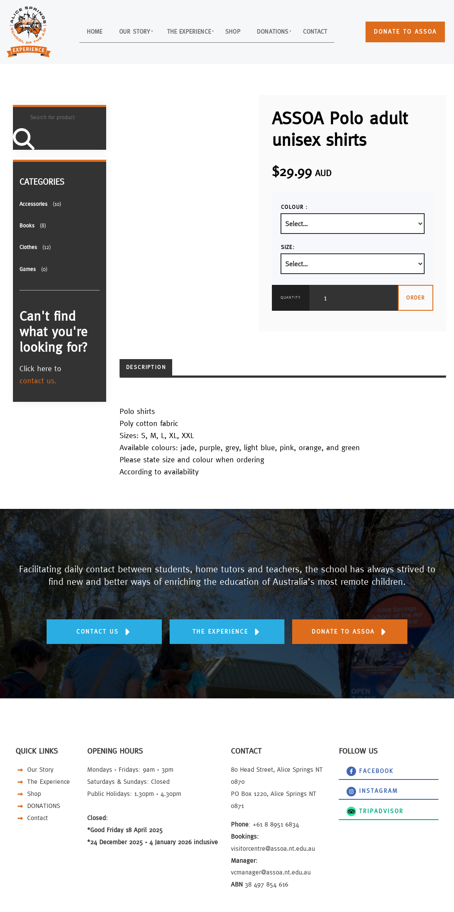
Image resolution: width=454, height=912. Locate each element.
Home (74, 30)
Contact (334, 30)
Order (415, 297)
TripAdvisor (354, 809)
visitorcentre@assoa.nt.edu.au (273, 848)
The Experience (186, 30)
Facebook (352, 769)
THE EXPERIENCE (226, 625)
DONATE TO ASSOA (397, 27)
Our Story (121, 30)
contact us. (38, 380)
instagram (353, 789)
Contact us (104, 625)
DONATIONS (284, 30)
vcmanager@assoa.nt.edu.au (271, 872)
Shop (238, 30)
